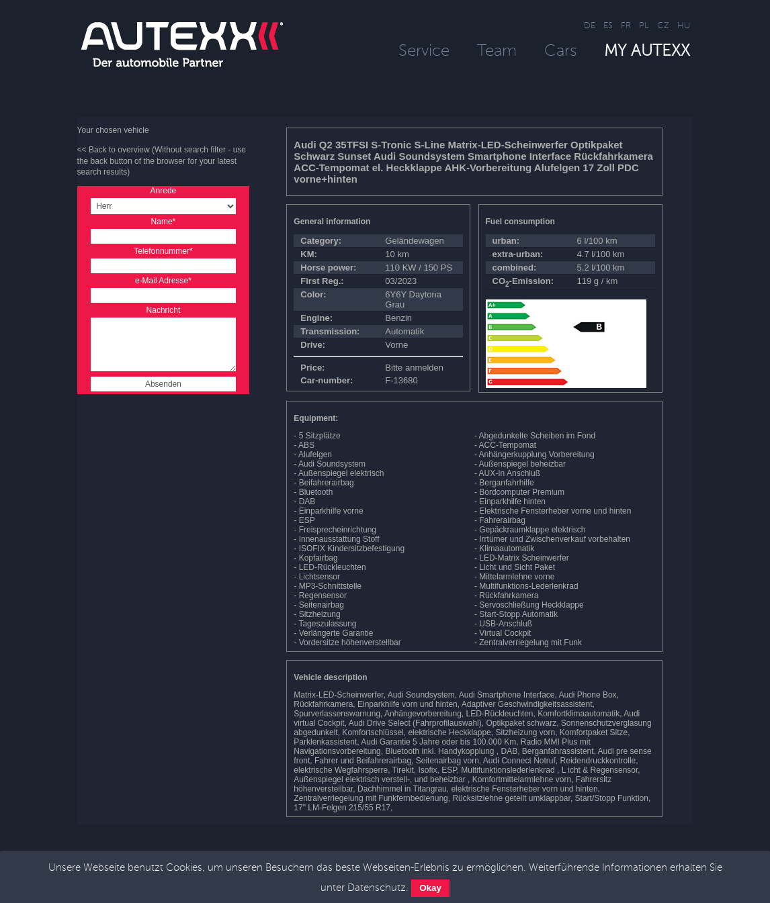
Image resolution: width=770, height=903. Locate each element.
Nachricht (163, 310)
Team (497, 50)
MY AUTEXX (647, 50)
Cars (560, 50)
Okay (430, 888)
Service (424, 50)
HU (683, 25)
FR (626, 25)
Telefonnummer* (163, 251)
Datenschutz (376, 888)
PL (644, 25)
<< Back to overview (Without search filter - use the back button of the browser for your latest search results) (161, 161)
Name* (163, 221)
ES (608, 25)
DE (589, 25)
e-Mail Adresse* (163, 280)
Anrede (164, 190)
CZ (663, 25)
